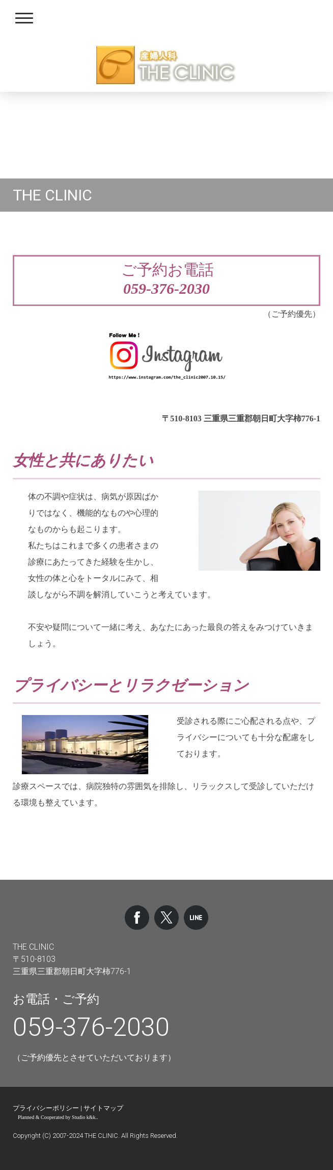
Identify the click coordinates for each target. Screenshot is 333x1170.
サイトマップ (103, 1108)
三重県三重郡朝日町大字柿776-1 (72, 971)
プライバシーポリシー (46, 1108)
